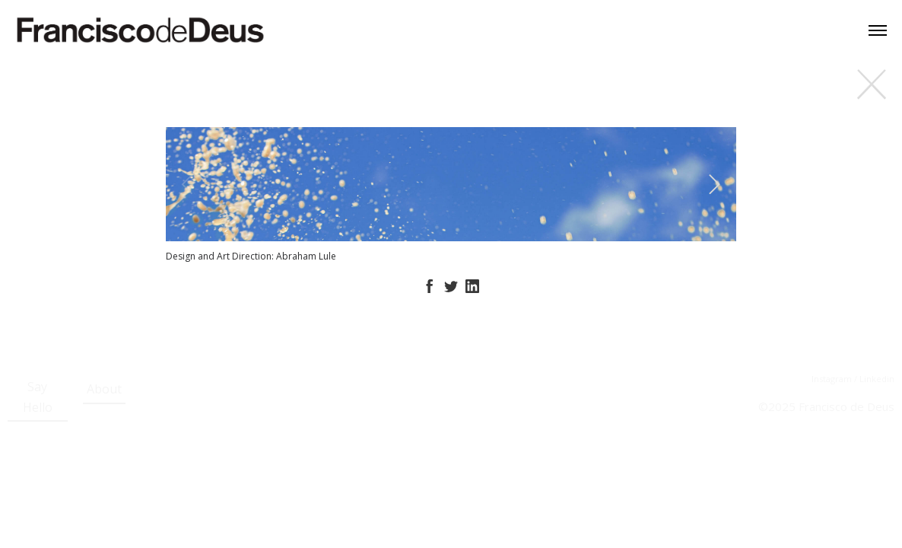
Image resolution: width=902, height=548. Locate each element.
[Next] (712, 184)
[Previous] (190, 184)
